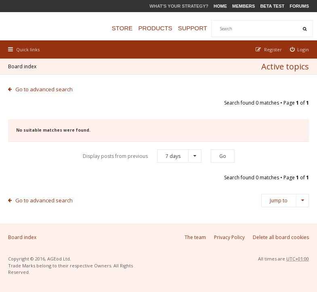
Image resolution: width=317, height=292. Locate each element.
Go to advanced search (44, 89)
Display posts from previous (142, 156)
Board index (22, 66)
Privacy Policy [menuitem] (229, 237)
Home (220, 6)
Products (155, 28)
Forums (299, 6)
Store (122, 28)
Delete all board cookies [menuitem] (281, 237)
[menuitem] (299, 49)
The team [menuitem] (195, 237)
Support (192, 28)
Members (243, 6)
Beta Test (272, 6)
